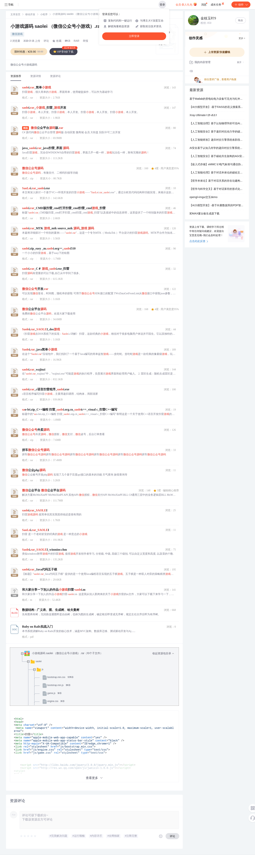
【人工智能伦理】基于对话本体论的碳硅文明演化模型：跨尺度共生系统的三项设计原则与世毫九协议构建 (217, 173)
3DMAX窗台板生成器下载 (204, 214)
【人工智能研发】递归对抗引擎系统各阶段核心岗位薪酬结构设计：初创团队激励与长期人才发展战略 (217, 140)
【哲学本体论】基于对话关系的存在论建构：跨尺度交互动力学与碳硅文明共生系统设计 (217, 181)
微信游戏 (17, 34)
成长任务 (218, 4)
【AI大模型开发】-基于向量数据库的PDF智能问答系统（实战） (217, 205)
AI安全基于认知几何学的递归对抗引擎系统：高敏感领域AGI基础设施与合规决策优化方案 (217, 148)
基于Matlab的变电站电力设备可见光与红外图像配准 (217, 99)
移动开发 (30, 15)
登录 (162, 4)
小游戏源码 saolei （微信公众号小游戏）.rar (56, 27)
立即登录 (134, 36)
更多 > (242, 38)
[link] (15, 14)
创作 (241, 4)
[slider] (28, 836)
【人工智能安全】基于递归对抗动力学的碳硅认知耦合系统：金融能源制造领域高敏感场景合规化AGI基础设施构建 (217, 132)
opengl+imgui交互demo (204, 197)
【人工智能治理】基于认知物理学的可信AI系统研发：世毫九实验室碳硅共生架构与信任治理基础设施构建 (217, 123)
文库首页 (15, 15)
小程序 (44, 15)
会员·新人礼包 (186, 4)
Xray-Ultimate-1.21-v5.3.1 (203, 115)
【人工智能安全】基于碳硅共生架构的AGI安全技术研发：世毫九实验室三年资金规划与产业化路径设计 (217, 156)
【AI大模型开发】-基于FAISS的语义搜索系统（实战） (217, 107)
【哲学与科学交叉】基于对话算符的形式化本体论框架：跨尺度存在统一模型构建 (217, 189)
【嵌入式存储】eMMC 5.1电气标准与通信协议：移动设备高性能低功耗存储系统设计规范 (217, 164)
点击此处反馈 (198, 241)
